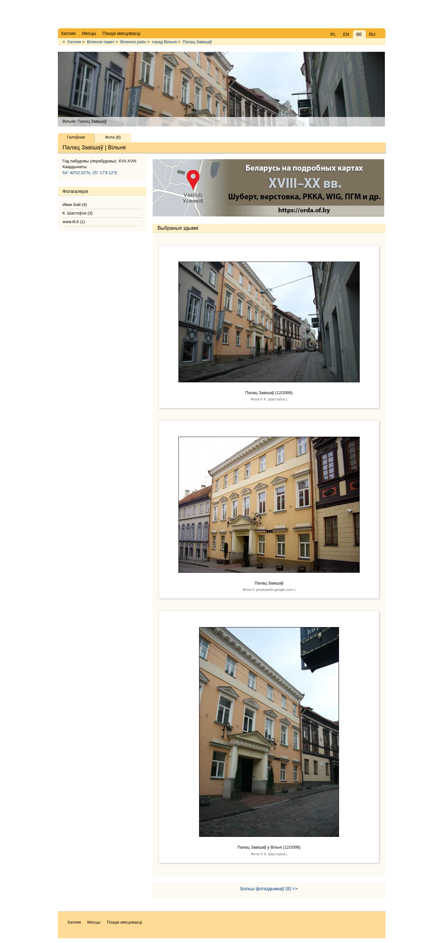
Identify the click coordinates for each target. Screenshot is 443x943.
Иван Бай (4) (75, 204)
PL (333, 34)
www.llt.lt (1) (74, 221)
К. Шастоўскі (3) (78, 213)
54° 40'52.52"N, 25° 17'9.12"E (90, 172)
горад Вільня (164, 41)
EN (346, 34)
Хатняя (74, 41)
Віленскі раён (133, 41)
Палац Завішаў (197, 41)
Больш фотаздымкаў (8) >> (269, 888)
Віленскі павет (100, 41)
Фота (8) (113, 137)
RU (372, 34)
